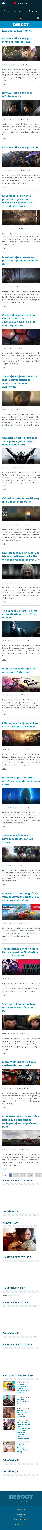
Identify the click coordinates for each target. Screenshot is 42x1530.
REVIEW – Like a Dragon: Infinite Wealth (17, 94)
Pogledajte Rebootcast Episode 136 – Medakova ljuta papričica (23, 1388)
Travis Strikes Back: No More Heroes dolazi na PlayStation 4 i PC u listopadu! (20, 952)
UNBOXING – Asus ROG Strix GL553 (22, 1401)
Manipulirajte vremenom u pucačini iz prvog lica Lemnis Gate (20, 260)
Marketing (21, 1514)
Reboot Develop (21, 1524)
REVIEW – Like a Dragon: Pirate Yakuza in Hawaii (17, 40)
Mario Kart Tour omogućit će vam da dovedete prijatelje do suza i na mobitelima (21, 897)
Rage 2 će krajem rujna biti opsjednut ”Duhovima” (19, 670)
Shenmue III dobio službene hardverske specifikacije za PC (19, 1007)
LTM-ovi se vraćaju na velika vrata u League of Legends (20, 724)
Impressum (21, 1510)
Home (3, 3)
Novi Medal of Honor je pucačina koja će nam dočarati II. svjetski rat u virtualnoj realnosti (17, 201)
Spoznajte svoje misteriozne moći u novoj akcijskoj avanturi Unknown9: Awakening (19, 381)
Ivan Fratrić (12, 65)
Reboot (21, 24)
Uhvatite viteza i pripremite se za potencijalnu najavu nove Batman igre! (19, 441)
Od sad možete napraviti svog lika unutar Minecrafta (20, 499)
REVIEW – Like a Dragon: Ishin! (20, 147)
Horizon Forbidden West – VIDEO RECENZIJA (23, 1413)
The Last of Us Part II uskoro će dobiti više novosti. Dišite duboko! (19, 614)
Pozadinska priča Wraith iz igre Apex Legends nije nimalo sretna (21, 781)
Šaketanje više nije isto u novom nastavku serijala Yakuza (17, 839)
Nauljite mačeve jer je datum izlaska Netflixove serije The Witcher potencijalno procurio (21, 556)
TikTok (32, 18)
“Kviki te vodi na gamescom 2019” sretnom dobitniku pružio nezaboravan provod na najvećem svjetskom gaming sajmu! (23, 1430)
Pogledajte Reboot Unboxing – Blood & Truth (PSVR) (22, 1448)
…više (4, 84)
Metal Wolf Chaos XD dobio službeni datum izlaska (19, 1063)
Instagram (26, 18)
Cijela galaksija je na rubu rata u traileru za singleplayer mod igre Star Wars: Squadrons (18, 320)
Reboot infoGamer (21, 1519)
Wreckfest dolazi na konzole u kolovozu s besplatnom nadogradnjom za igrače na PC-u (21, 1121)
